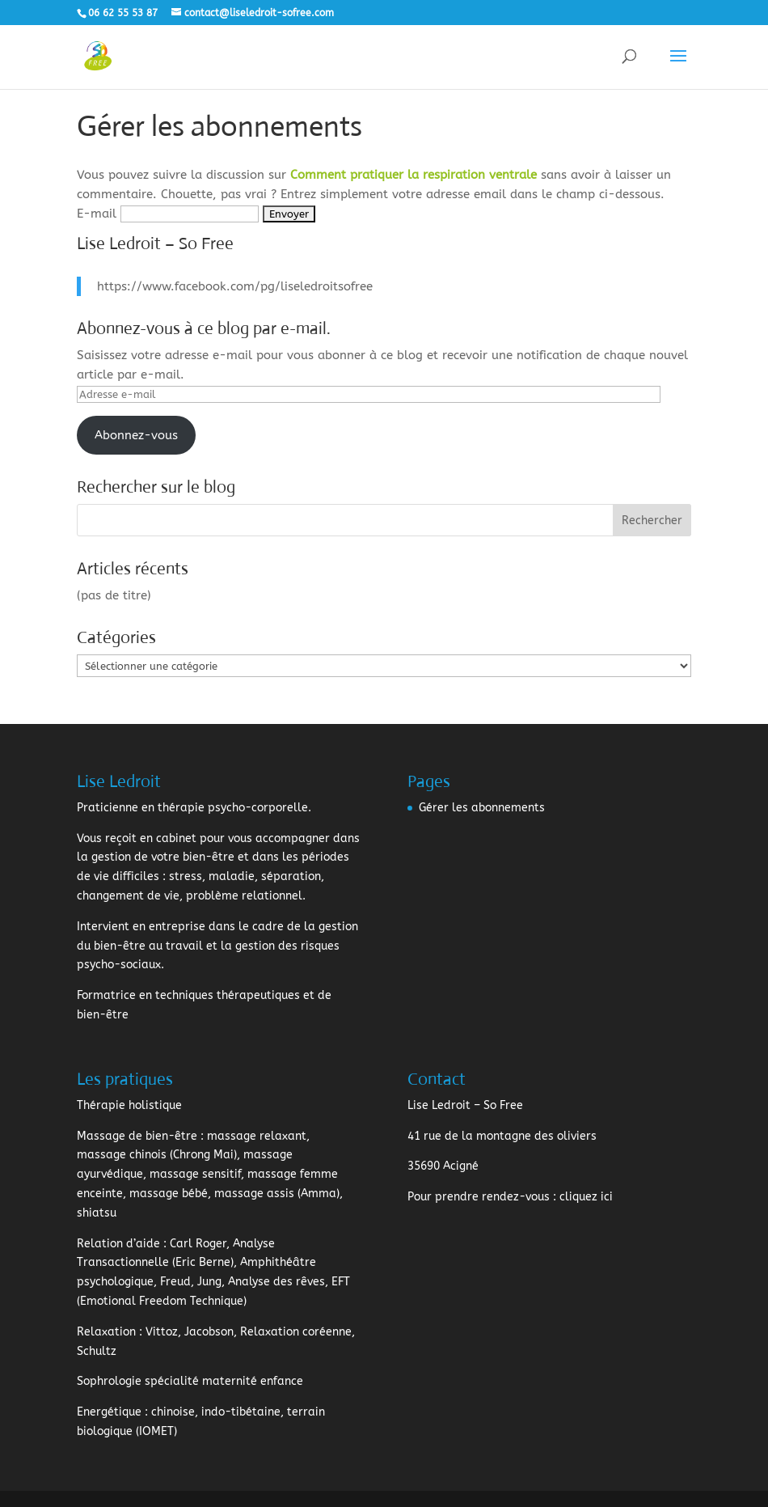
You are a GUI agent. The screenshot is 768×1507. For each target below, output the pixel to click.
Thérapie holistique (129, 1105)
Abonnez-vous (136, 435)
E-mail (96, 213)
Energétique (109, 1412)
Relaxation (106, 1332)
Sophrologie (109, 1381)
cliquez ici (586, 1197)
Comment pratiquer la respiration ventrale (413, 174)
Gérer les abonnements (482, 808)
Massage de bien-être (137, 1136)
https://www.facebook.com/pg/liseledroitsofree (235, 286)
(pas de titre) (114, 595)
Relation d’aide (118, 1244)
